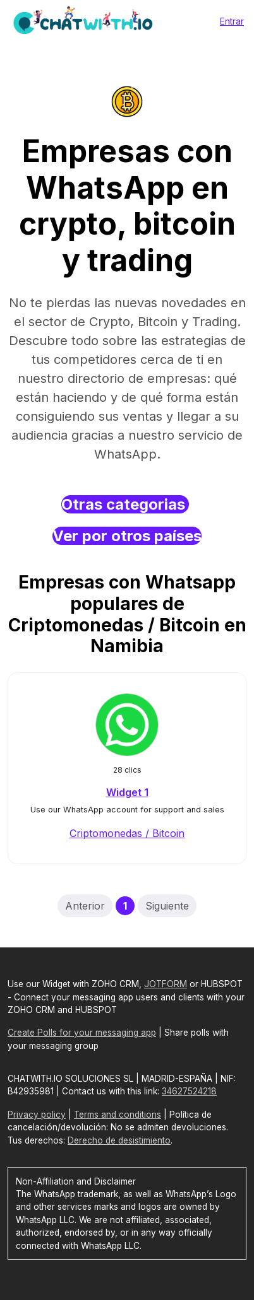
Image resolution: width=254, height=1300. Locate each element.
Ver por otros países (127, 536)
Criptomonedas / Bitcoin (127, 833)
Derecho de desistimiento (119, 1140)
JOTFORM (165, 984)
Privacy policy (37, 1115)
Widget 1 (127, 792)
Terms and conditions (117, 1115)
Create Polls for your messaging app (82, 1033)
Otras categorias (125, 504)
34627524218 (189, 1091)
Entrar (232, 21)
